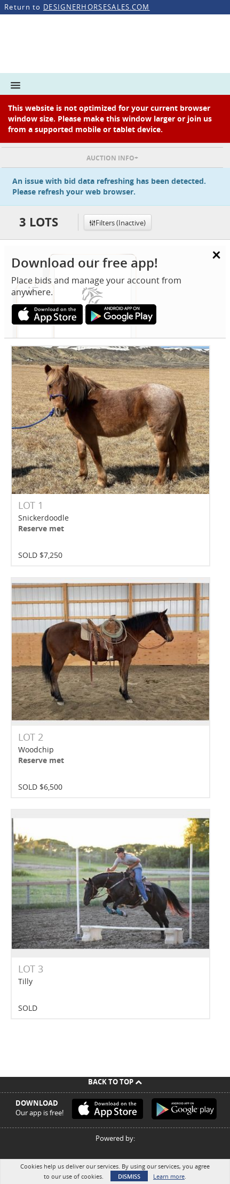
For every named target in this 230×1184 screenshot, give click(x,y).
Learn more (169, 1176)
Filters (117, 223)
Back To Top (115, 1081)
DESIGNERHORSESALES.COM (96, 7)
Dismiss (129, 1176)
